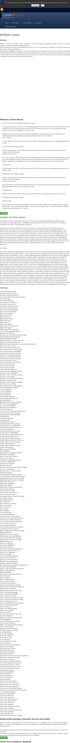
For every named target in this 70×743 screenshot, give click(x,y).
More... (28, 5)
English (65, 719)
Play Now (4, 157)
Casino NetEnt (26, 23)
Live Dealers (37, 23)
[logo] (13, 15)
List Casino (16, 23)
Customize (35, 5)
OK (43, 5)
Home (7, 23)
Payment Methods (10, 26)
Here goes (5, 716)
